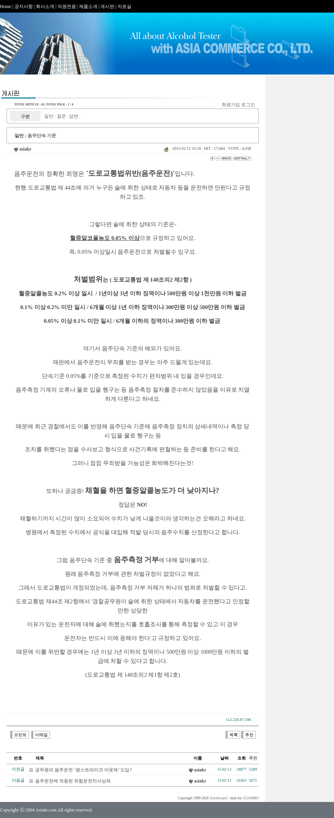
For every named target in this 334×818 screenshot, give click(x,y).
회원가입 (231, 104)
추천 (253, 758)
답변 (73, 116)
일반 (48, 116)
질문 (61, 116)
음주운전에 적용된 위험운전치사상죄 (73, 781)
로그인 (248, 104)
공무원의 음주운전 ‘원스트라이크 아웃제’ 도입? (83, 770)
